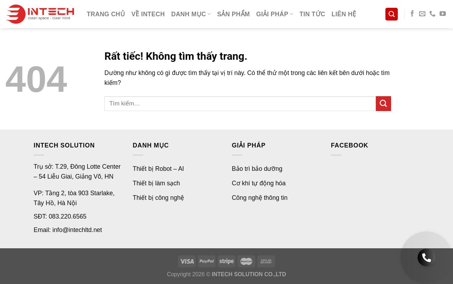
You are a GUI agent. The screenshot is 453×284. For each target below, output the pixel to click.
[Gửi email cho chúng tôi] (422, 14)
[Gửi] (383, 103)
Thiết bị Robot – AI (158, 168)
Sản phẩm (233, 14)
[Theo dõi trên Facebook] (412, 14)
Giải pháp (274, 14)
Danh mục (191, 14)
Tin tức (312, 14)
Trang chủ (106, 14)
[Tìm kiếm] (391, 14)
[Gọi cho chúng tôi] (432, 14)
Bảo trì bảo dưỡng (257, 168)
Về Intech (148, 14)
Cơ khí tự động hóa (259, 183)
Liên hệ (344, 14)
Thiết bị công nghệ (158, 197)
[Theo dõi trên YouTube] (443, 14)
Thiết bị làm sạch (156, 183)
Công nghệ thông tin (259, 197)
